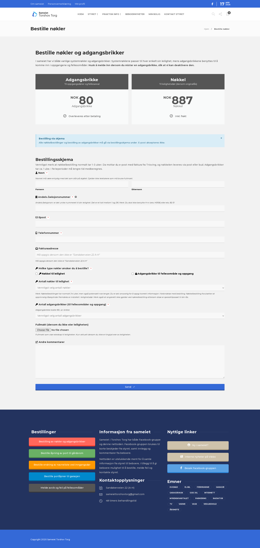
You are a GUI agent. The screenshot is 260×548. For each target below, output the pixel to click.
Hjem (81, 14)
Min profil (80, 3)
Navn (43, 173)
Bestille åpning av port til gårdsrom (62, 453)
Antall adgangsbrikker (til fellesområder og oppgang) (74, 304)
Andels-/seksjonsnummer (56, 197)
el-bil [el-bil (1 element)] (187, 487)
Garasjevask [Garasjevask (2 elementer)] (176, 493)
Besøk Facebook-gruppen (198, 468)
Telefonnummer (50, 233)
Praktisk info (110, 14)
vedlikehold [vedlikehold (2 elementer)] (210, 504)
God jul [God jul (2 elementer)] (194, 493)
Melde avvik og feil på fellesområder (62, 487)
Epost (44, 217)
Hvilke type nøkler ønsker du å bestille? (65, 268)
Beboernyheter (135, 14)
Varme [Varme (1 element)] (182, 504)
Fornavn (39, 189)
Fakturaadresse (48, 248)
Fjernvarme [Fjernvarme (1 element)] (203, 487)
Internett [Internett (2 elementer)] (209, 493)
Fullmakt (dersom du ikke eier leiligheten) (61, 324)
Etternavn (137, 189)
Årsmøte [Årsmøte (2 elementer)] (174, 510)
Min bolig (154, 14)
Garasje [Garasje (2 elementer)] (220, 487)
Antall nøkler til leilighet (56, 281)
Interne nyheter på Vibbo (198, 456)
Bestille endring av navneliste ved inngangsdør (62, 464)
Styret (92, 14)
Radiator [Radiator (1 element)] (218, 498)
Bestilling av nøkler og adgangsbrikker (62, 441)
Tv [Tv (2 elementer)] (171, 504)
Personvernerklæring (59, 3)
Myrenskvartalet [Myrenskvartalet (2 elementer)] (179, 498)
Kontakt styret (174, 14)
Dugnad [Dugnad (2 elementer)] (174, 487)
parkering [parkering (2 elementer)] (200, 498)
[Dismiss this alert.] (221, 138)
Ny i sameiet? (198, 445)
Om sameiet (37, 3)
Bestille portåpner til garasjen (62, 476)
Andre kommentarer (52, 342)
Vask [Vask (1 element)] (194, 504)
